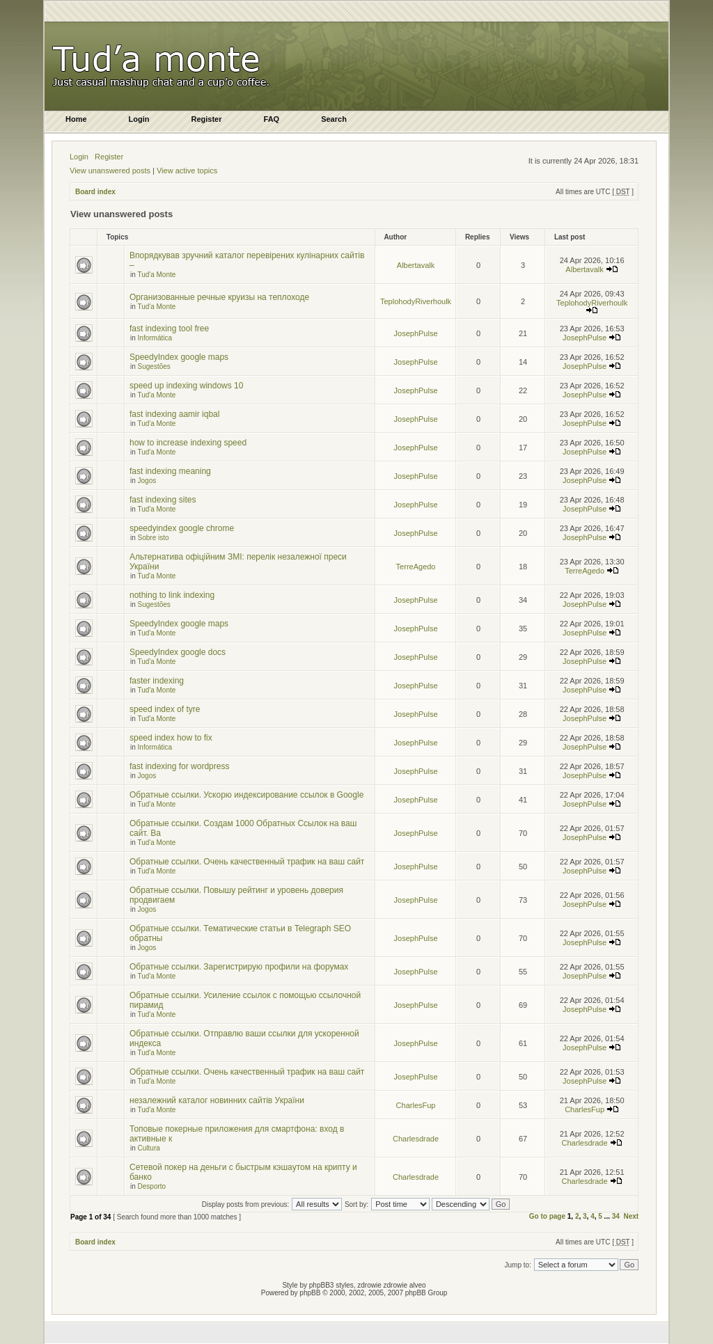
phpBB (309, 1293)
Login (79, 156)
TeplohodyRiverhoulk (415, 301)
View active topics (187, 170)
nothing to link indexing (172, 595)
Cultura (149, 1148)
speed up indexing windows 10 (186, 385)
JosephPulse (416, 333)
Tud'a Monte (156, 274)
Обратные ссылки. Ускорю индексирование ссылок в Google (246, 795)
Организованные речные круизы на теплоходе (219, 297)
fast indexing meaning (170, 471)
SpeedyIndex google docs (178, 652)
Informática (155, 338)
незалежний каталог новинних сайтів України (217, 1100)
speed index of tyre (165, 709)
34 (616, 1216)
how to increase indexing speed (188, 443)
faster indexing (157, 681)
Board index (95, 192)
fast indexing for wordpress (179, 766)
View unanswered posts (110, 170)
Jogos (147, 480)
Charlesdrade (416, 1139)
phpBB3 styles (331, 1285)
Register (109, 156)
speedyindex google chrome (182, 528)
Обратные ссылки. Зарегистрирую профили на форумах (239, 967)
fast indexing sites (163, 500)
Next (630, 1216)
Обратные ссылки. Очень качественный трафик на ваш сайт (247, 862)
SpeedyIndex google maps (179, 357)
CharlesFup (416, 1105)
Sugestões (154, 366)
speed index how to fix (171, 738)
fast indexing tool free (169, 328)
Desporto (152, 1186)
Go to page (547, 1216)
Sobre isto (153, 537)
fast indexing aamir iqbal (174, 414)
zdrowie (395, 1285)
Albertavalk (415, 265)
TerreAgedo (416, 566)
